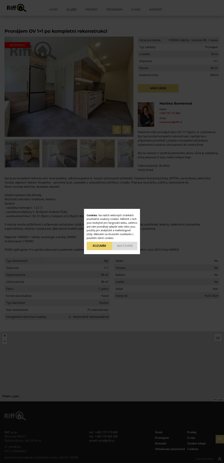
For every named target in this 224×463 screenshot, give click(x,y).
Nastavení (124, 246)
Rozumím (99, 246)
